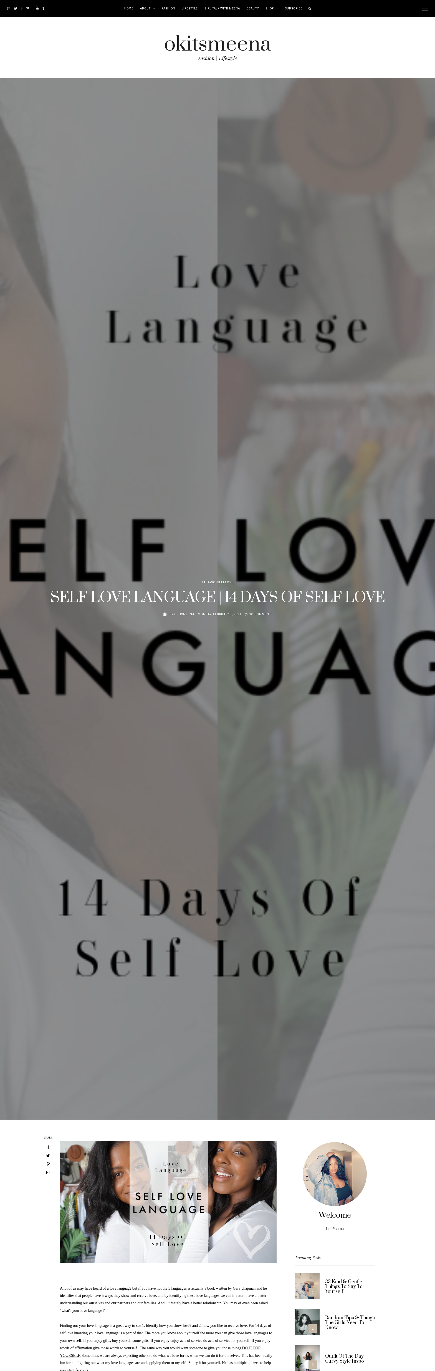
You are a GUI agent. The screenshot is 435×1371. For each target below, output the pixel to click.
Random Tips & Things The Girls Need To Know (350, 1323)
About (145, 9)
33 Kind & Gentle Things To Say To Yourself (344, 1287)
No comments (260, 614)
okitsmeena (217, 44)
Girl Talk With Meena (222, 9)
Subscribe (294, 9)
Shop (269, 9)
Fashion (168, 9)
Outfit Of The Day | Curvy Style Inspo (345, 1358)
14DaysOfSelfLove (217, 582)
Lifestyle (190, 9)
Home (128, 9)
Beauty (253, 9)
